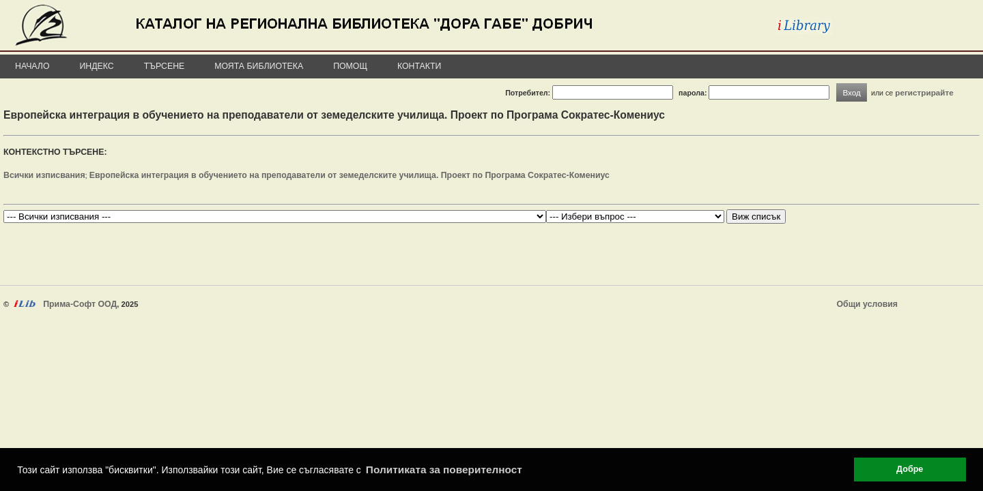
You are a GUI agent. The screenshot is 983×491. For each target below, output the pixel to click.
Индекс (97, 66)
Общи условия (867, 304)
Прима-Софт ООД (80, 304)
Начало (32, 66)
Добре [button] (909, 469)
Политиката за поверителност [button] (444, 469)
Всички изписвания (44, 175)
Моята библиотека (258, 66)
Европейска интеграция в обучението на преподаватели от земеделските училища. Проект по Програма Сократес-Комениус (349, 175)
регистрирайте (924, 92)
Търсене (164, 66)
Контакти (419, 66)
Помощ (350, 66)
